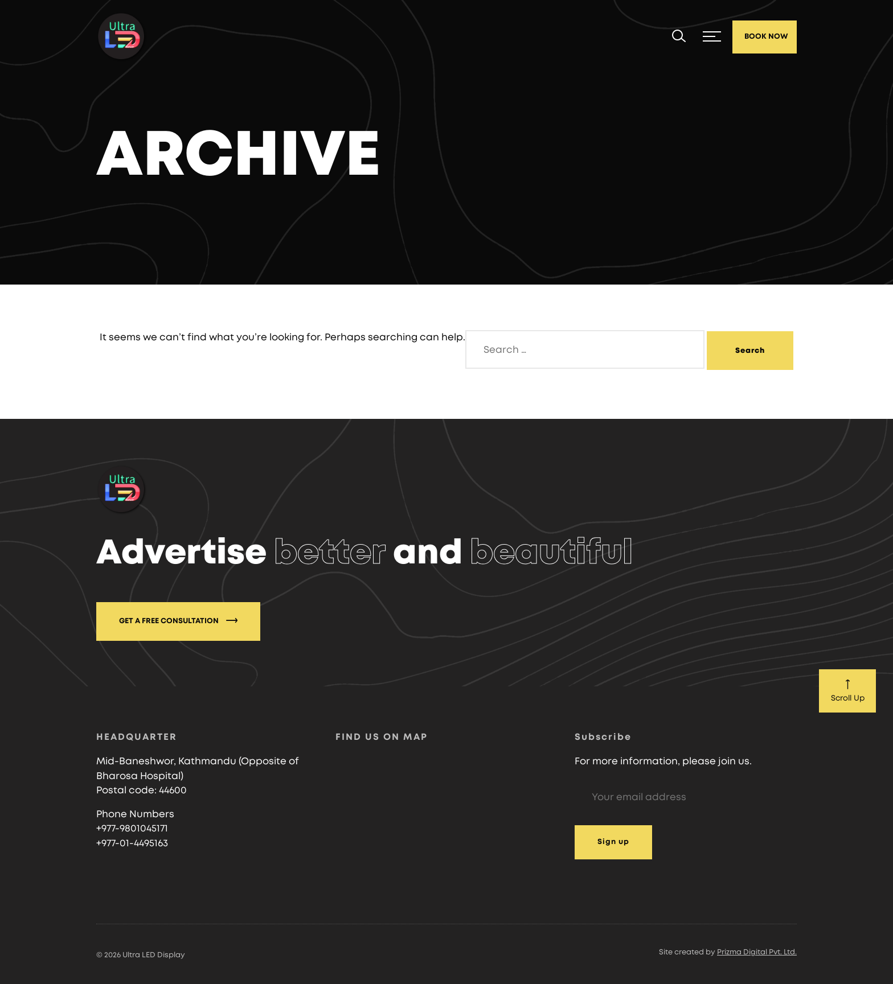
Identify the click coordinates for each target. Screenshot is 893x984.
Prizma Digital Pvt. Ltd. (757, 952)
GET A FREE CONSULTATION (178, 620)
